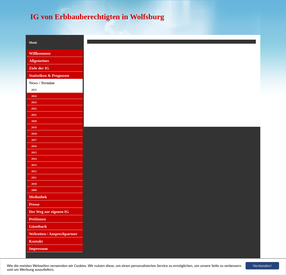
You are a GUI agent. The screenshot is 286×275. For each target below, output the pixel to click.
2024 (34, 96)
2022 (34, 108)
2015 (34, 152)
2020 (34, 121)
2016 (34, 146)
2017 (34, 140)
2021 (34, 114)
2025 (34, 89)
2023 (34, 102)
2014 (34, 158)
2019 (34, 127)
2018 (34, 133)
